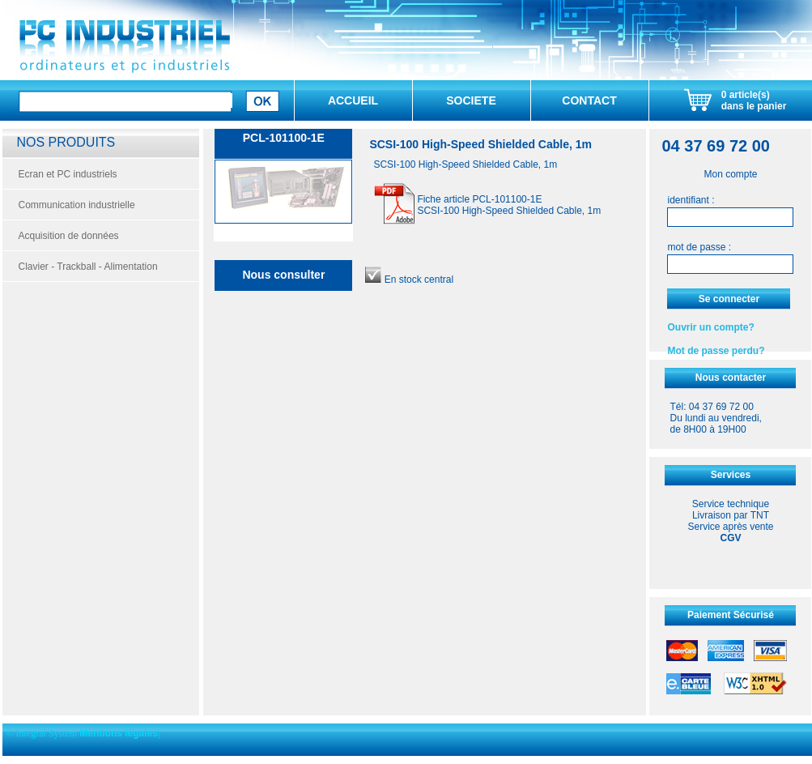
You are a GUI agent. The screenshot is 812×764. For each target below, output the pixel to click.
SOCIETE (470, 100)
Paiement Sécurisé (730, 615)
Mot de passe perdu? (715, 350)
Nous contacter (730, 377)
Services (730, 474)
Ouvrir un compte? (710, 327)
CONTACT (589, 100)
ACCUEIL (353, 100)
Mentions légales (118, 733)
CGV (730, 538)
